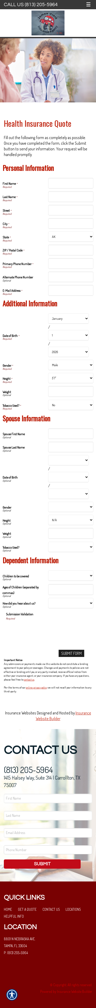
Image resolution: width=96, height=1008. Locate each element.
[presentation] (45, 630)
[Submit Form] (71, 653)
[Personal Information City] (71, 223)
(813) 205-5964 (28, 769)
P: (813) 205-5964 (16, 953)
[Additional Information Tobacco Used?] (71, 405)
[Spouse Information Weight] (71, 533)
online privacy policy (36, 687)
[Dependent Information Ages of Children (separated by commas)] (71, 589)
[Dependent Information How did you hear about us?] (71, 603)
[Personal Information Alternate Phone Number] (71, 277)
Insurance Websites (20, 712)
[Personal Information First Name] (71, 183)
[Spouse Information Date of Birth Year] (68, 494)
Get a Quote (27, 909)
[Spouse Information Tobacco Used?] (71, 547)
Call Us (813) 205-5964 (31, 4)
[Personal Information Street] (71, 210)
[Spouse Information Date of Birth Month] (68, 460)
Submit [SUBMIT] (42, 863)
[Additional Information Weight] (71, 391)
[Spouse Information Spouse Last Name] (71, 447)
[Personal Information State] (71, 236)
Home (8, 909)
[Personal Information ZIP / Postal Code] (71, 250)
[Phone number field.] (48, 849)
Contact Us (51, 909)
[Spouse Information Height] (71, 520)
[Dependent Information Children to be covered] (71, 575)
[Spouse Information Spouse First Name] (71, 433)
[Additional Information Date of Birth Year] (68, 352)
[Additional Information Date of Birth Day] (68, 335)
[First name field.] (48, 798)
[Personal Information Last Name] (71, 196)
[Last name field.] (48, 815)
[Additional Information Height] (71, 378)
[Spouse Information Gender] (71, 507)
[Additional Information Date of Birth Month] (68, 318)
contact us (29, 679)
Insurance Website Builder (74, 991)
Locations (73, 909)
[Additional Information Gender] (71, 365)
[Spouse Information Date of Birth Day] (68, 477)
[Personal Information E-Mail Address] (71, 290)
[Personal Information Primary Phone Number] (71, 263)
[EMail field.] (48, 833)
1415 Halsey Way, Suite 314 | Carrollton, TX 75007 (42, 781)
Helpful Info (14, 916)
